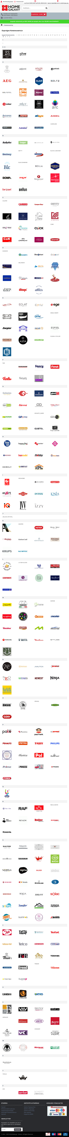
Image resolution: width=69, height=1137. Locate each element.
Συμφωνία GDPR (28, 1114)
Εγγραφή (17, 1129)
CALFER (5, 201)
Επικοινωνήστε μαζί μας (8, 1108)
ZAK (4, 1089)
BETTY (20, 150)
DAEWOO (5, 251)
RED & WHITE (54, 805)
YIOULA (5, 1074)
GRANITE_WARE (39, 413)
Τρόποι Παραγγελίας (29, 1107)
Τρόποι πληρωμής (29, 1108)
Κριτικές (3, 1114)
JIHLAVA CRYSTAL (8, 517)
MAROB (52, 601)
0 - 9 (19, 35)
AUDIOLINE (53, 124)
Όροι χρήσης (27, 1112)
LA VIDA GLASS (23, 562)
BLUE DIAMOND (23, 162)
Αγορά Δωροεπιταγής (7, 1110)
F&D (4, 363)
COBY (52, 224)
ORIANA (36, 701)
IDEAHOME (22, 478)
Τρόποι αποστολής (29, 1110)
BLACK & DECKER (55, 150)
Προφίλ (3, 1107)
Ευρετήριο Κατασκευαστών (8, 1112)
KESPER (21, 524)
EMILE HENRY (54, 313)
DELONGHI (22, 262)
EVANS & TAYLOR (55, 336)
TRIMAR (36, 963)
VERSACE (5, 1017)
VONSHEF (37, 1029)
